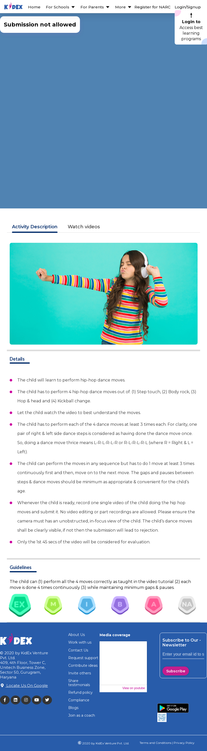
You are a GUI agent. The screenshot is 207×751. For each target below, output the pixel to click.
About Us (76, 635)
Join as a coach (81, 715)
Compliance (78, 700)
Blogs (73, 708)
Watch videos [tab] (84, 227)
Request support (83, 658)
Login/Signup (188, 7)
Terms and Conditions (155, 743)
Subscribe (175, 671)
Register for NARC (152, 7)
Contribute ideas (83, 665)
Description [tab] (35, 227)
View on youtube (133, 688)
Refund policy (80, 692)
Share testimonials (79, 683)
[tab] (20, 606)
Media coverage (115, 635)
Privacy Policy (184, 743)
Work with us (79, 642)
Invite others (79, 673)
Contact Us (78, 650)
